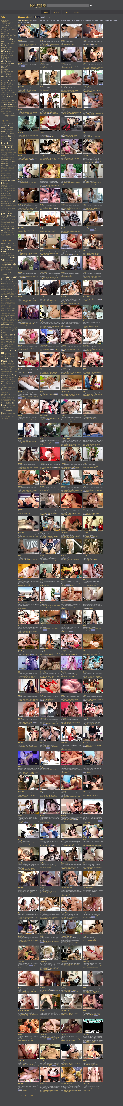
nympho (24, 723)
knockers (4, 192)
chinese (46, 796)
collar (93, 254)
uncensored (11, 232)
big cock (11, 136)
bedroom (65, 445)
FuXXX (4, 45)
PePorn (3, 79)
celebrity (88, 299)
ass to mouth (72, 394)
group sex (10, 178)
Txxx (13, 100)
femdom (8, 173)
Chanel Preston (6, 290)
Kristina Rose (8, 333)
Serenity (3, 392)
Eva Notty (8, 305)
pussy (8, 216)
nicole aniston (79, 20)
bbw (7, 131)
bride (19, 301)
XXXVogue (5, 116)
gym (93, 277)
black (3, 141)
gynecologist (99, 349)
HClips (3, 49)
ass (11, 128)
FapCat (10, 39)
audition (45, 442)
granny (20, 992)
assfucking (10, 129)
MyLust (3, 75)
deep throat (33, 44)
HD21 (9, 49)
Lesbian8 (10, 63)
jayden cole (95, 299)
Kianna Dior (8, 331)
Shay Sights (8, 396)
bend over (100, 67)
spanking (3, 224)
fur (78, 771)
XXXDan (10, 113)
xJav (2, 111)
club (30, 323)
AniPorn (10, 27)
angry (70, 990)
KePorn (3, 63)
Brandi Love (6, 279)
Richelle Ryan (6, 375)
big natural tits (5, 138)
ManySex (5, 67)
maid (57, 723)
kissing (13, 190)
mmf (37, 276)
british (2, 147)
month (42, 17)
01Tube (4, 20)
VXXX (9, 108)
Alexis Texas (10, 252)
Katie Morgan (9, 327)
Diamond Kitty (10, 300)
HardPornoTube (6, 47)
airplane (23, 135)
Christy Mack (4, 294)
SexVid (13, 92)
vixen (92, 209)
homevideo (4, 185)
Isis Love (3, 312)
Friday (11, 307)
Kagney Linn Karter (7, 326)
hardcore (11, 181)
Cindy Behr (12, 294)
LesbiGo (3, 65)
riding (9, 218)
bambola (23, 722)
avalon (94, 90)
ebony (15, 167)
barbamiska (46, 373)
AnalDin (4, 28)
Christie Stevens (10, 293)
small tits (7, 223)
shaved (10, 221)
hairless (70, 918)
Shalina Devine (6, 394)
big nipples (71, 942)
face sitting (4, 170)
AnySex (3, 29)
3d (28, 512)
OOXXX (11, 77)
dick (7, 163)
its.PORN (4, 59)
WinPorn (4, 110)
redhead (4, 218)
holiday (50, 699)
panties (11, 210)
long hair (9, 195)
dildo (11, 163)
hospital (27, 992)
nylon (62, 821)
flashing (76, 942)
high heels (7, 183)
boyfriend (56, 821)
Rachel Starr (9, 371)
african (31, 512)
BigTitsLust (5, 33)
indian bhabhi (108, 20)
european (4, 168)
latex (33, 869)
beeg (40, 20)
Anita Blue (4, 266)
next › (31, 1096)
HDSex (4, 51)
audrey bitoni (94, 67)
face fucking (11, 168)
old (5, 208)
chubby (13, 149)
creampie (10, 154)
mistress (63, 585)
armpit (22, 1089)
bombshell (46, 892)
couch (22, 301)
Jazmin (3, 317)
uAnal (3, 102)
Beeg (9, 31)
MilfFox (12, 73)
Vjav (15, 106)
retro (52, 186)
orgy (2, 210)
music (21, 822)
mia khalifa (88, 20)
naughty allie (54, 1039)
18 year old (4, 123)
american (12, 125)
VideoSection (7, 104)
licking (9, 194)
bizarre (99, 372)
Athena (4, 273)
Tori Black (10, 409)
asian (7, 128)
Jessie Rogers (5, 320)
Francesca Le (5, 307)
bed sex (30, 112)
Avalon (3, 277)
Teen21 (3, 96)
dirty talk (57, 326)
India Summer (11, 310)
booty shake (9, 145)
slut (2, 223)
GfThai (10, 45)
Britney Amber (6, 283)
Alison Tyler (5, 254)
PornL (9, 83)
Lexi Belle (13, 337)
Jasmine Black (11, 312)
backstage (24, 513)
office (76, 991)
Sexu (9, 92)
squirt (8, 224)
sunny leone (27, 22)
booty (3, 145)
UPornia (13, 102)
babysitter (51, 489)
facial (9, 170)
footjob (41, 419)
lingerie (3, 195)
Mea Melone (4, 350)
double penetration (6, 167)
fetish (13, 173)
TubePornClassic (5, 100)
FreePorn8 (5, 43)
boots (73, 44)
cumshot (4, 159)
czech (67, 91)
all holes (88, 372)
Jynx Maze (12, 324)
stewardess (28, 66)
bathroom (78, 112)
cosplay (74, 349)
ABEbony (11, 22)
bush (73, 771)
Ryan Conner (4, 379)
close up (3, 150)
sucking (3, 228)
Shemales (76, 12)
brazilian (45, 326)
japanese (12, 188)
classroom (20, 491)
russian (13, 219)
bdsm (11, 131)
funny (13, 175)
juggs (5, 190)
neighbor (68, 209)
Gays (65, 12)
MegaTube (5, 73)
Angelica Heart (11, 260)
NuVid (8, 75)
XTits (3, 114)
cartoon (70, 349)
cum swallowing (10, 157)
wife (6, 236)
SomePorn (4, 94)
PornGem (4, 81)
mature (3, 201)
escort (94, 699)
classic (71, 208)
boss (32, 182)
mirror (41, 724)
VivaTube (10, 106)
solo (12, 223)
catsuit (23, 677)
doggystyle (5, 165)
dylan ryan (94, 1014)
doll (75, 894)
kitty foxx (65, 1091)
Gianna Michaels (6, 308)
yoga (73, 20)
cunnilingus (12, 159)
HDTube (11, 51)
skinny (14, 221)
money (101, 20)
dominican (20, 45)
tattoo (9, 228)
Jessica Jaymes (11, 319)
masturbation (6, 199)
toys (5, 232)
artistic (65, 444)
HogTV (9, 53)
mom (3, 205)
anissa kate (91, 444)
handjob (4, 181)
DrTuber (4, 37)
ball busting (92, 991)
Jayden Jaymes (10, 315)
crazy (33, 323)
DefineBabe (5, 35)
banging (34, 90)
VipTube (3, 106)
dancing (20, 325)
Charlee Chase (5, 291)
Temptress (5, 407)
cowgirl (4, 154)
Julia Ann (5, 324)
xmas (53, 136)
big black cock (89, 208)
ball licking (71, 490)
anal (3, 128)
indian (14, 186)
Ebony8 (10, 37)
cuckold (3, 156)
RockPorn (4, 88)
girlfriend (3, 178)
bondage (11, 143)
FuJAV (12, 43)
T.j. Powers (7, 404)
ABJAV (3, 23)
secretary (89, 746)
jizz (2, 190)
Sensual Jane (10, 391)
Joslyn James (9, 322)
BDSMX (3, 31)
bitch (34, 536)
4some (65, 301)
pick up (41, 444)
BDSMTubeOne (11, 29)
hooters (11, 185)
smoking (46, 942)
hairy (15, 178)
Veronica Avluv (6, 415)
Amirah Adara (10, 255)
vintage (3, 234)
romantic (3, 219)
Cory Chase (6, 296)
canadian (96, 867)
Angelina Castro (5, 262)
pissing (8, 211)
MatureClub (5, 69)
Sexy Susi (9, 392)
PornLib (3, 85)
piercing (3, 211)
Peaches (3, 368)
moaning (12, 203)
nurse (19, 723)
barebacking (74, 444)
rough (8, 219)
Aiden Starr (9, 245)
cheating (8, 149)
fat (6, 172)
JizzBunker (6, 61)
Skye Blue (8, 399)
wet (13, 234)
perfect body (90, 700)
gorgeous (42, 301)
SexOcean (11, 90)
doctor (68, 20)
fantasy (3, 172)
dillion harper (50, 112)
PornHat (11, 81)
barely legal (34, 631)
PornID (3, 83)
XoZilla (10, 111)
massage (4, 197)
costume (79, 349)
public (3, 216)
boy (25, 585)
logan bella (95, 967)
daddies (32, 677)
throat (8, 230)
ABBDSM (4, 22)
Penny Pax (10, 368)
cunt (2, 161)
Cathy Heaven (11, 288)
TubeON (4, 98)
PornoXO (10, 85)
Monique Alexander (7, 356)
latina (9, 192)
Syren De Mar (6, 403)
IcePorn (4, 57)
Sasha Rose (11, 387)
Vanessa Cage (11, 413)
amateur (5, 125)
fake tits (14, 170)
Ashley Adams (5, 269)
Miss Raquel (8, 353)
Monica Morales (10, 355)
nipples (8, 206)
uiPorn (7, 102)
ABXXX (4, 26)
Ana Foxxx (5, 258)
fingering (4, 175)
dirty (53, 326)
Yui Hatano (4, 418)
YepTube (13, 116)
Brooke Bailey (11, 285)
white (2, 236)
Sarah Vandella (5, 386)
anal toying (74, 66)
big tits (12, 138)
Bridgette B (9, 281)
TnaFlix (10, 96)
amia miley (71, 43)
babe (3, 131)
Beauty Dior (11, 277)
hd (2, 183)
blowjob (4, 143)
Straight (45, 12)
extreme (42, 327)
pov (11, 214)
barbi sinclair (67, 467)
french (44, 941)
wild (9, 236)
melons (9, 201)
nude (12, 206)
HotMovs (12, 55)
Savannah (5, 389)
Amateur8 (12, 26)
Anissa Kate (10, 264)
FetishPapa (5, 41)
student (89, 209)
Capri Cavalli (5, 286)
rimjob (13, 218)
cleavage (96, 628)
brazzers (52, 20)
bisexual (32, 135)
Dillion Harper (5, 302)
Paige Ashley (11, 366)
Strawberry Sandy (10, 401)
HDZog (3, 53)
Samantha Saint (10, 381)
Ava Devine (11, 275)
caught (115, 20)
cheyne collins (53, 892)
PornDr (9, 79)
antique (72, 699)
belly (25, 940)
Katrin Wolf (8, 329)
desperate (47, 513)
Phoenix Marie (6, 370)
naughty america (61, 20)
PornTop (3, 86)
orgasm (12, 208)
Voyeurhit (3, 108)
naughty (3, 206)
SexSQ (3, 92)
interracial (4, 188)
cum (7, 156)
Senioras (12, 88)
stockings (4, 226)
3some (10, 123)
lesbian (3, 194)
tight (12, 230)
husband (10, 186)
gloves (41, 1017)
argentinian (31, 772)
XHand (15, 110)
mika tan (24, 941)
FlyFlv (13, 41)
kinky (9, 190)
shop (56, 349)
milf (13, 201)
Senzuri (3, 90)
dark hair (63, 159)
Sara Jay (5, 383)
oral (8, 208)
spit (26, 1090)
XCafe (10, 110)
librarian (93, 724)
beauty (3, 134)
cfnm (56, 300)
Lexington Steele (6, 339)
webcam (8, 234)
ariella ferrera (33, 1039)
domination (13, 165)
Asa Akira (10, 267)
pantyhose (67, 821)
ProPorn (9, 86)
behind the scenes (22, 700)
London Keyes (10, 342)
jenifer (41, 514)
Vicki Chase (11, 416)
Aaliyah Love (5, 243)
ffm (71, 723)
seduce (89, 822)
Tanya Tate (12, 405)
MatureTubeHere (7, 71)
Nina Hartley (11, 365)
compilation (4, 152)
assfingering (77, 1039)
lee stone (45, 845)
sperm (93, 1042)
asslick (62, 560)
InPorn (10, 57)
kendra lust (95, 20)
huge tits (4, 187)
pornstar (5, 213)
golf (73, 159)
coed (79, 231)
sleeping (35, 20)
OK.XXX (4, 77)
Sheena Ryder (6, 397)
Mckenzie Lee (11, 348)
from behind (21, 159)
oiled (2, 208)
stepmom (46, 20)
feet (9, 172)
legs (13, 192)
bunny (76, 844)
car (26, 44)
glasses (53, 513)
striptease (11, 226)
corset (96, 254)
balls (65, 894)
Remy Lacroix (8, 373)
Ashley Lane (8, 271)
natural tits (9, 205)
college (9, 150)
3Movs (9, 20)
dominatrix (53, 278)
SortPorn (12, 94)
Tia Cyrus (11, 407)
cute (9, 161)
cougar (10, 152)
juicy (68, 944)
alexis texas (24, 253)
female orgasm (67, 676)
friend (9, 175)
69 (86, 136)
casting (3, 149)
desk (91, 137)
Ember (9, 303)
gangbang (4, 177)
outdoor (6, 210)
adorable (66, 490)
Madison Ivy (4, 344)
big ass (9, 134)
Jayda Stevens (5, 313)
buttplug (49, 467)
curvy (6, 161)
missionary (5, 203)
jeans (56, 513)
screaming (4, 221)
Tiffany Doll (4, 409)
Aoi (10, 266)
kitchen (20, 22)
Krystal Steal (5, 335)
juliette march (86, 1015)
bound (70, 513)
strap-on (89, 772)
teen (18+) (25, 398)
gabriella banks (55, 185)
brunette (9, 147)
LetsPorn (9, 65)
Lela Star (8, 337)
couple (14, 152)
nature (14, 205)
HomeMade (5, 55)
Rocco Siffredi (10, 377)
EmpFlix (3, 39)
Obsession (4, 366)
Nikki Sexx (4, 365)
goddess (68, 468)
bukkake (98, 676)
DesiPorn (13, 35)
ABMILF (8, 24)
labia (41, 630)
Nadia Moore (5, 359)
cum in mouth (91, 677)
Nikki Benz (11, 363)
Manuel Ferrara (6, 347)
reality (13, 216)
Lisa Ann (9, 341)
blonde (8, 141)
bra (92, 654)
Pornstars (56, 12)
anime (19, 513)
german (9, 177)
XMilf (6, 111)
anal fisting (48, 1015)
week (48, 17)
